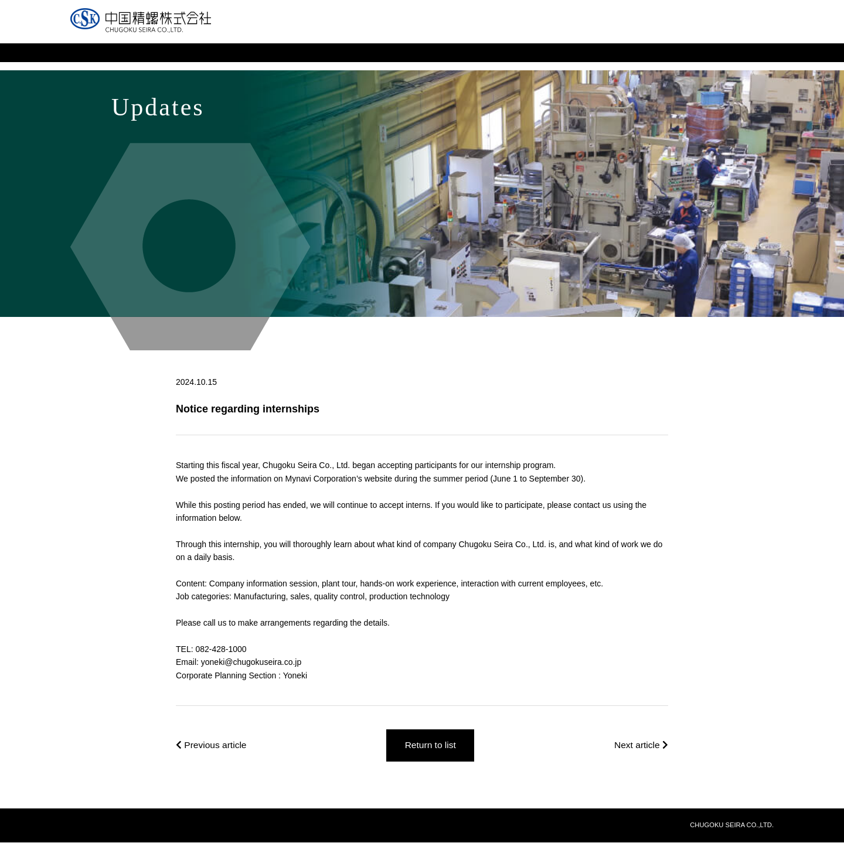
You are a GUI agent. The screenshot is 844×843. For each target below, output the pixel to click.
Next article (640, 745)
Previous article (212, 745)
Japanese (701, 32)
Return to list (430, 745)
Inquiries (599, 32)
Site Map (649, 32)
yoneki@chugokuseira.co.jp (251, 662)
